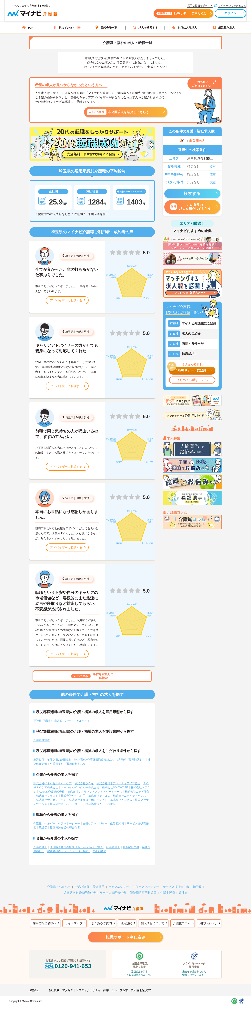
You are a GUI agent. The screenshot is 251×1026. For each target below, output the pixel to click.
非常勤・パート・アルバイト (72, 720)
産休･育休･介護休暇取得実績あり (94, 759)
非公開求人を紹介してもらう (118, 112)
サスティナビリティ (88, 990)
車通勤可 (38, 759)
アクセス (67, 990)
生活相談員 (117, 823)
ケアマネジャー (118, 886)
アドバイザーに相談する (66, 300)
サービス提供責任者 (176, 886)
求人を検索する (145, 27)
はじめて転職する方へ (192, 380)
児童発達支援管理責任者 (65, 827)
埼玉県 (69, 255)
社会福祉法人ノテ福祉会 (100, 803)
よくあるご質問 (101, 923)
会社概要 (53, 990)
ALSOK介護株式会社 (52, 791)
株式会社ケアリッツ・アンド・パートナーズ (94, 791)
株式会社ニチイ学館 (137, 791)
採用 (106, 990)
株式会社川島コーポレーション (88, 799)
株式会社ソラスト (47, 795)
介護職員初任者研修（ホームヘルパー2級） (77, 847)
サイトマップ (74, 923)
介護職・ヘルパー (44, 823)
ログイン (218, 15)
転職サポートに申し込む (169, 15)
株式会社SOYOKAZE (115, 787)
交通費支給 (57, 763)
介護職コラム (182, 923)
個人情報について (152, 923)
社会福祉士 (113, 847)
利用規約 (126, 923)
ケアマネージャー (69, 823)
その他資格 (99, 851)
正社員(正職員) (42, 720)
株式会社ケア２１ (99, 795)
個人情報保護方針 (142, 990)
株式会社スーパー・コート (66, 803)
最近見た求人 (223, 27)
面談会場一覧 (106, 27)
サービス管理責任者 (113, 892)
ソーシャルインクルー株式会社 (80, 787)
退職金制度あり (75, 763)
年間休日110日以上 (59, 759)
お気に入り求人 (184, 27)
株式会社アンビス (121, 799)
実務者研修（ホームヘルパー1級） (68, 851)
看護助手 (99, 886)
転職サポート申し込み (125, 937)
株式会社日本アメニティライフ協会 (118, 783)
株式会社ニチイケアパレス (129, 795)
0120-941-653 (67, 966)
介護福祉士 (40, 847)
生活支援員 (167, 892)
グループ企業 (120, 990)
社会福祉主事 (131, 847)
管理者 (183, 892)
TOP (27, 27)
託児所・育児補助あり (131, 759)
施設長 (43, 827)
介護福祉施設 (41, 740)
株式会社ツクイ (84, 783)
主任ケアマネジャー (95, 823)
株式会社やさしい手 (73, 795)
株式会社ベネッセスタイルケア (52, 783)
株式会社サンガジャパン (51, 799)
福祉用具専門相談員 (143, 892)
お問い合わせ (208, 923)
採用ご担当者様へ (44, 923)
